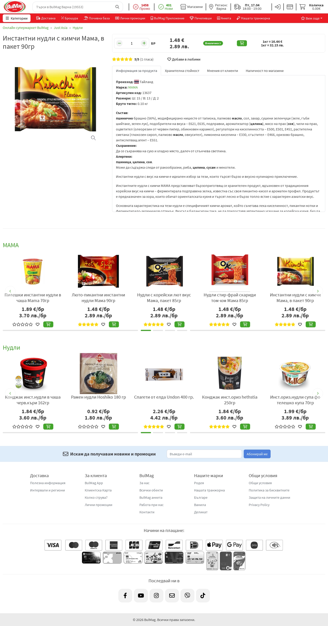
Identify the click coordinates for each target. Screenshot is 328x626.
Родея (199, 483)
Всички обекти (151, 490)
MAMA (133, 87)
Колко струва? (96, 497)
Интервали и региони (47, 490)
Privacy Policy (259, 504)
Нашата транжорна (209, 490)
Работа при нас (151, 504)
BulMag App (94, 483)
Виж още (310, 18)
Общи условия (260, 483)
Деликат (201, 512)
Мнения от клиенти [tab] (222, 70)
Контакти (146, 512)
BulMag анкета (150, 497)
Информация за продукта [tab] (136, 70)
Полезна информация (47, 483)
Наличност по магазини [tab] (265, 70)
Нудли (78, 27)
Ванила (200, 504)
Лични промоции (98, 504)
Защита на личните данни (269, 497)
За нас (144, 483)
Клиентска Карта (98, 490)
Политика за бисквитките (269, 490)
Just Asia (60, 27)
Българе (201, 497)
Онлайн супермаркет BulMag (26, 27)
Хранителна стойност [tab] (182, 70)
